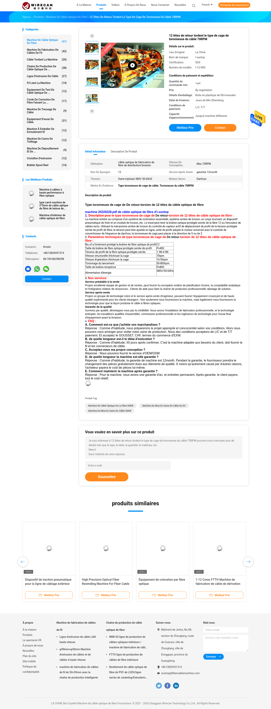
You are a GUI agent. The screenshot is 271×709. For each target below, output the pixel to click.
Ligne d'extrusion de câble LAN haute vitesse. (77, 639)
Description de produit (124, 151)
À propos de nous (33, 645)
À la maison (29, 629)
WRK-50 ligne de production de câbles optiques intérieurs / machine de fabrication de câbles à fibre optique (128, 642)
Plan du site (29, 656)
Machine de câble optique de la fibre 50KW (110, 405)
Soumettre (107, 477)
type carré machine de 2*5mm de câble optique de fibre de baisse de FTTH (53, 205)
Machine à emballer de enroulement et (47, 130)
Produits (27, 634)
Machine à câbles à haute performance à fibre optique (51, 192)
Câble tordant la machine (47, 59)
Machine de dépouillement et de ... (47, 150)
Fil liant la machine (47, 83)
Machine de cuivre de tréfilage (47, 140)
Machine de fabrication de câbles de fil (47, 51)
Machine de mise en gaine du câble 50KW (109, 411)
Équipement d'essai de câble (47, 121)
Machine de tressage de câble (47, 111)
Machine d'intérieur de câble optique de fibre (52, 217)
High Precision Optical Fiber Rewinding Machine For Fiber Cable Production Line (105, 584)
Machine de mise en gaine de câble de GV (164, 405)
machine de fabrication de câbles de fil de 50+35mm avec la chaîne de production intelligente (78, 672)
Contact (46, 278)
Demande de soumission (234, 5)
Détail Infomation (95, 151)
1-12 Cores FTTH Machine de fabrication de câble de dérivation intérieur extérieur (218, 584)
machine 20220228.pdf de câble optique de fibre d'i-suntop (127, 212)
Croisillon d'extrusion (47, 158)
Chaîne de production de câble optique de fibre (124, 626)
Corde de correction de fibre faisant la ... (47, 101)
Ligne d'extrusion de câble (47, 76)
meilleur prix (185, 127)
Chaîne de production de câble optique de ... (47, 68)
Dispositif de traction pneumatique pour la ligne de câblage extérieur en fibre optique (48, 584)
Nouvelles (28, 650)
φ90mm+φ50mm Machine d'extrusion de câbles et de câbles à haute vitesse (75, 654)
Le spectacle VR (32, 640)
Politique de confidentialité (31, 669)
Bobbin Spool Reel (47, 165)
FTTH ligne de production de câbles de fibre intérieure (126, 657)
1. (86, 215)
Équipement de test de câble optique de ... (47, 91)
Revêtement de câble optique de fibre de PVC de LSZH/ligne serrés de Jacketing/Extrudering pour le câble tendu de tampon (128, 672)
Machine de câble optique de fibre (47, 41)
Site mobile (29, 661)
